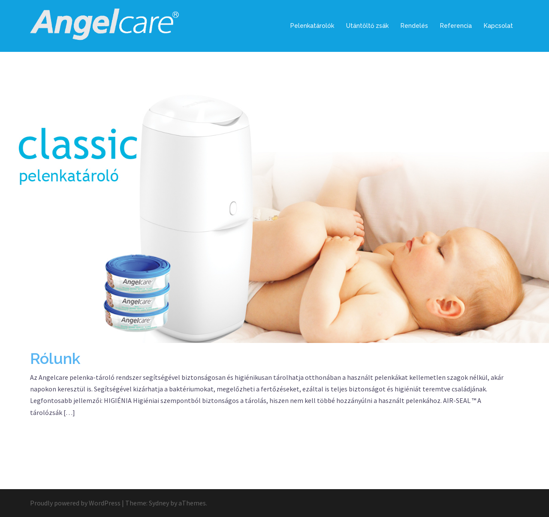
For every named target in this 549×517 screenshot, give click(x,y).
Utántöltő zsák (367, 25)
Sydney (159, 503)
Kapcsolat (498, 25)
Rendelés (414, 25)
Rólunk (55, 358)
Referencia (456, 25)
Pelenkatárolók (312, 25)
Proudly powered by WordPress (75, 503)
